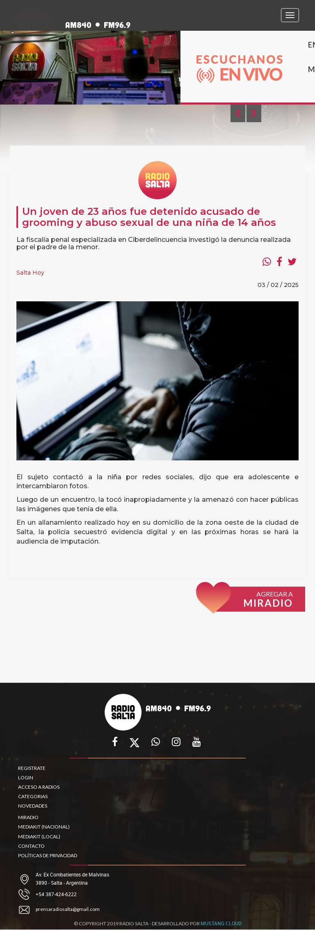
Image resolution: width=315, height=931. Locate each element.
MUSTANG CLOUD (221, 926)
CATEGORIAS (33, 796)
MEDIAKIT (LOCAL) (39, 836)
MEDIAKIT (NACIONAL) (44, 827)
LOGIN (25, 777)
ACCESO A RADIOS (38, 787)
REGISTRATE (32, 768)
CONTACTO (31, 846)
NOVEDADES (32, 806)
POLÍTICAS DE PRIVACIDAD (47, 855)
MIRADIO (28, 817)
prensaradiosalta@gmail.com (68, 909)
